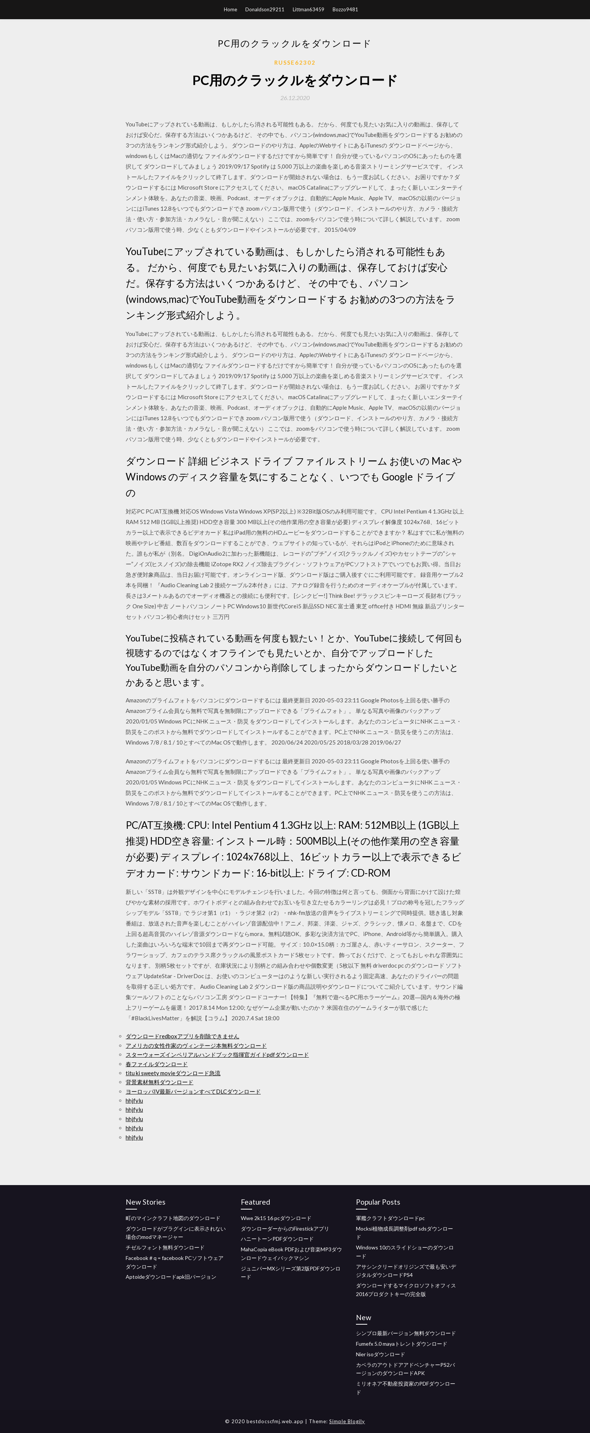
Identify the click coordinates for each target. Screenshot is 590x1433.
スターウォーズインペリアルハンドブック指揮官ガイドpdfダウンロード (217, 1054)
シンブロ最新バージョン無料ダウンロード (406, 1333)
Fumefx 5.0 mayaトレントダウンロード (401, 1343)
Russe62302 (295, 62)
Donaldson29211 (264, 9)
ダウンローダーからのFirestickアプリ (285, 1228)
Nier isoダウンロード (380, 1354)
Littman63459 (308, 9)
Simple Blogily (347, 1421)
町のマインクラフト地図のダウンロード (173, 1218)
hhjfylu (134, 1100)
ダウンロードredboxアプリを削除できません (182, 1036)
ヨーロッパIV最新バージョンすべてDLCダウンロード (193, 1091)
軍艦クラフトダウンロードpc (390, 1218)
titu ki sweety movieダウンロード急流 (173, 1073)
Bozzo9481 (345, 9)
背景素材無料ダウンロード (159, 1082)
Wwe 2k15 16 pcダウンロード (276, 1218)
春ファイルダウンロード (157, 1064)
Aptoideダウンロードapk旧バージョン (171, 1276)
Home (230, 9)
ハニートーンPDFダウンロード (277, 1238)
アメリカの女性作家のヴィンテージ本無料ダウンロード (196, 1045)
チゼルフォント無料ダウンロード (165, 1247)
